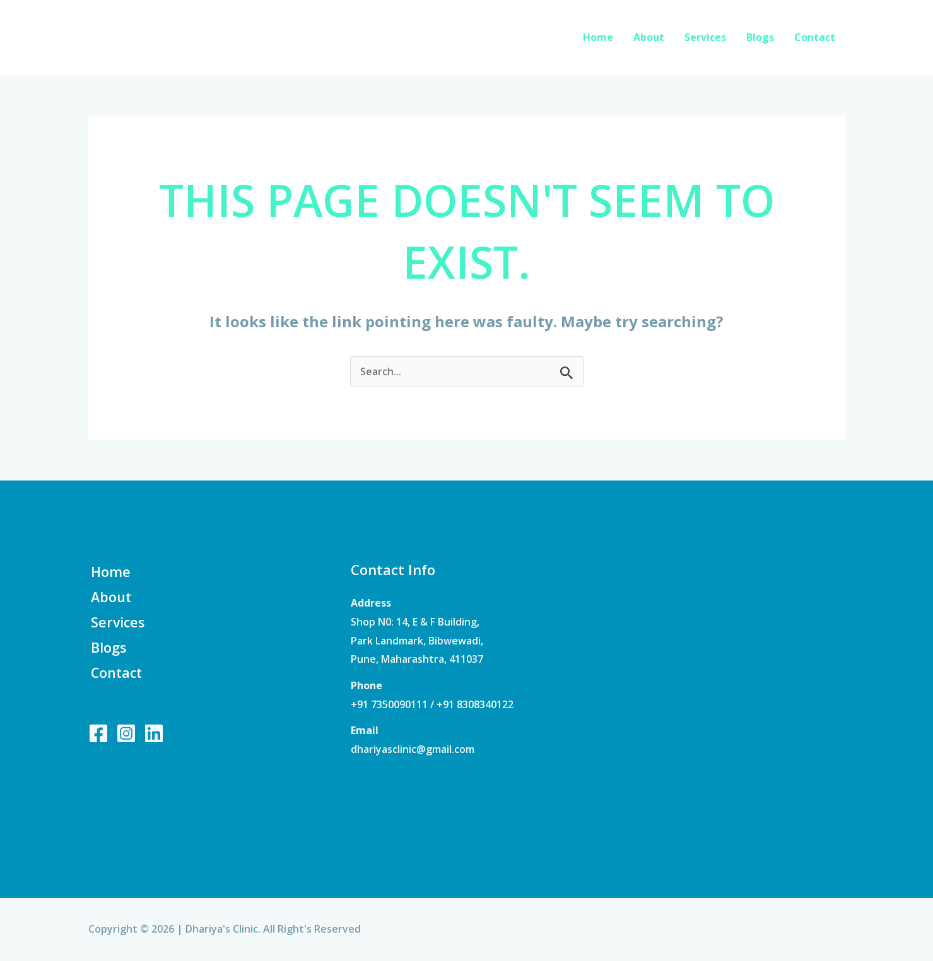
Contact (814, 37)
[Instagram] (126, 736)
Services (705, 37)
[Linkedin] (154, 736)
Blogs (760, 37)
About (648, 37)
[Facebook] (98, 736)
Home (598, 37)
